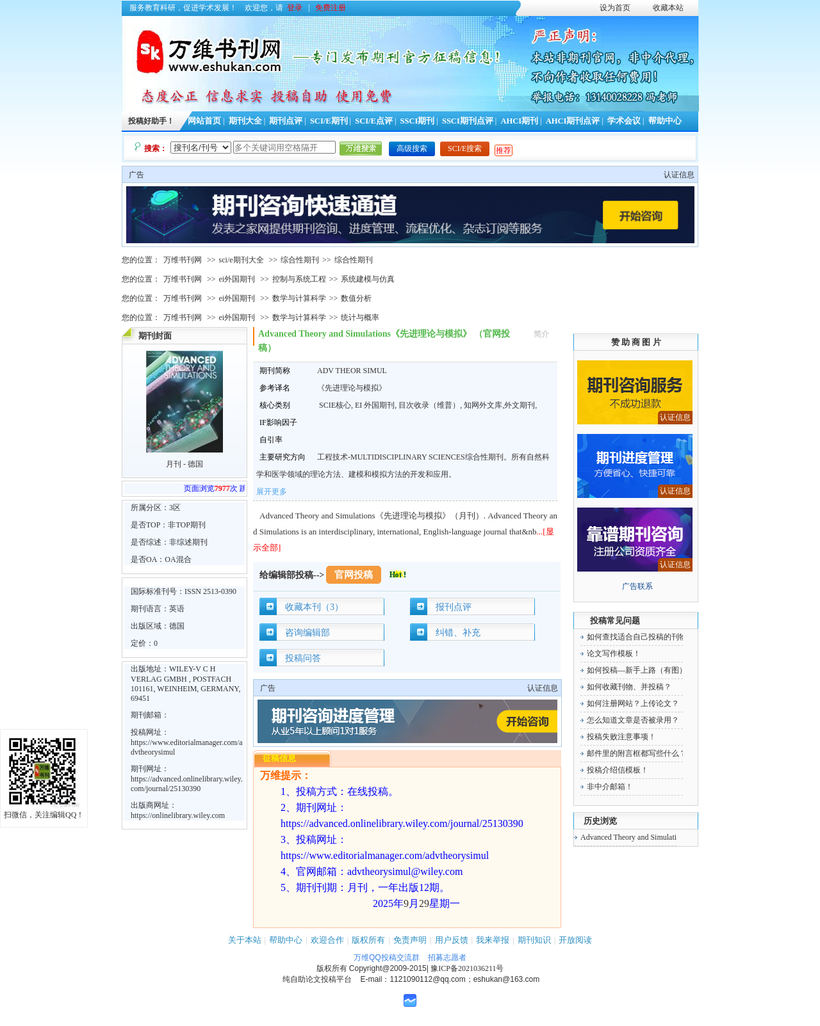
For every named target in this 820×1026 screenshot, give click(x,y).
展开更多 (271, 491)
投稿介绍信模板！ (617, 769)
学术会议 (624, 120)
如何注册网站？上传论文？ (633, 703)
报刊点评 (454, 607)
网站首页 (204, 120)
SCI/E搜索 (465, 148)
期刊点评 (285, 120)
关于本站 (244, 940)
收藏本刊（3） (314, 607)
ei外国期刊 (237, 279)
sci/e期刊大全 (241, 259)
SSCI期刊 (417, 120)
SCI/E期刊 (329, 120)
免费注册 (330, 7)
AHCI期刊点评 (573, 120)
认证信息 (679, 174)
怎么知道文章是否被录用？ (633, 720)
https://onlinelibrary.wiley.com (178, 815)
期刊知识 (534, 940)
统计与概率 (360, 317)
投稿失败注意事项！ (621, 736)
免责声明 (410, 940)
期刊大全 (245, 120)
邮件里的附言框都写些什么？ (637, 753)
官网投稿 (353, 575)
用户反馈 (451, 940)
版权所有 (368, 940)
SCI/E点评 (374, 120)
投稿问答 (303, 658)
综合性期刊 (300, 259)
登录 (294, 7)
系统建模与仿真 (368, 279)
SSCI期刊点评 (467, 120)
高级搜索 (412, 148)
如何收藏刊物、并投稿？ (629, 686)
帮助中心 (665, 120)
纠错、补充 (458, 632)
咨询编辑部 (307, 632)
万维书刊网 (182, 259)
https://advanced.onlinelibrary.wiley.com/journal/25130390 (187, 783)
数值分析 (356, 298)
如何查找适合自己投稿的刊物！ (640, 636)
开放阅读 (575, 940)
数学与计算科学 (299, 298)
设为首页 (615, 7)
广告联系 (637, 586)
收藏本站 (668, 7)
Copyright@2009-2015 (388, 968)
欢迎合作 (327, 940)
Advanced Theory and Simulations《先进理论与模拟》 (668, 837)
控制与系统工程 (299, 279)
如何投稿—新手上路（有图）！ (640, 670)
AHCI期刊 (519, 120)
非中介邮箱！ (610, 786)
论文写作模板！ (614, 653)
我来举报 (492, 940)
